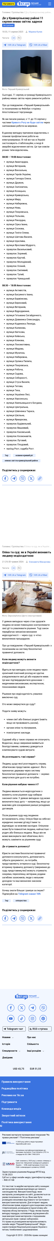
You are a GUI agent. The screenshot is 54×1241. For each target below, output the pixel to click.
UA (13, 38)
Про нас (31, 1037)
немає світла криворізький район (21, 460)
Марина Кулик (35, 32)
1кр (6, 455)
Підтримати (8, 4)
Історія (6, 1044)
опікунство (21, 900)
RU (19, 38)
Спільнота (33, 1044)
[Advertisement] (27, 515)
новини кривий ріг (24, 455)
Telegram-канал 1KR (29, 894)
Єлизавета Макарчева (39, 562)
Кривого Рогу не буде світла (27, 122)
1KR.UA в (16, 45)
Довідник (7, 1057)
